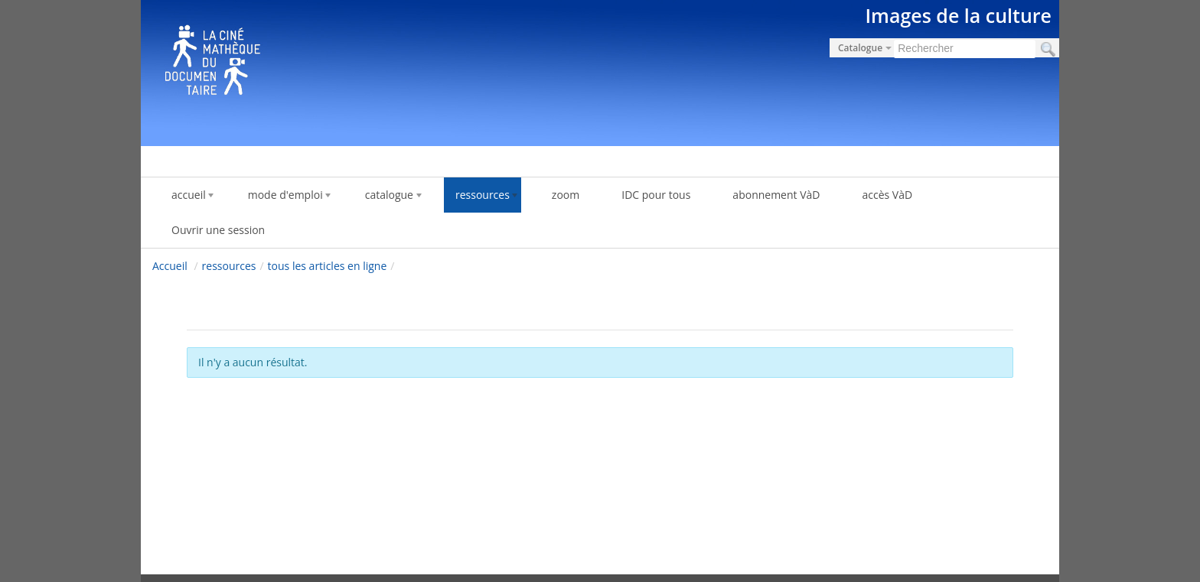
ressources (229, 265)
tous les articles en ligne (327, 265)
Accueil (170, 265)
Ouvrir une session (218, 230)
